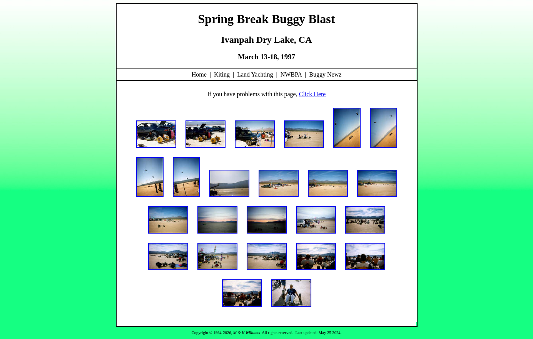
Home (199, 74)
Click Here (312, 94)
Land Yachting (255, 74)
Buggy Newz (325, 74)
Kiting (222, 74)
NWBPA (291, 74)
